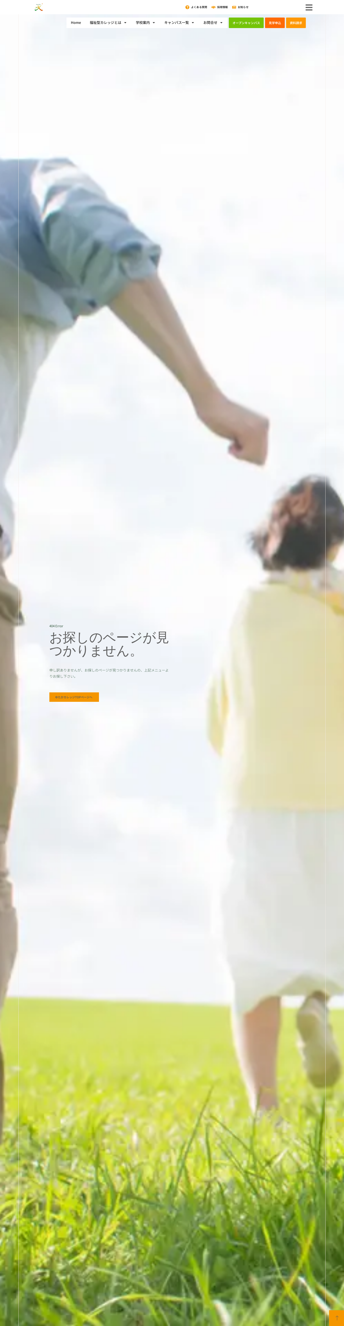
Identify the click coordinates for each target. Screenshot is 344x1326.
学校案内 (146, 23)
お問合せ (213, 23)
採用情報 (222, 7)
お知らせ (243, 7)
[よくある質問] (187, 7)
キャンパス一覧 (179, 23)
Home (76, 22)
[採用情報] (213, 7)
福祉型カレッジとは (108, 23)
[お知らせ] (234, 7)
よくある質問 (199, 7)
